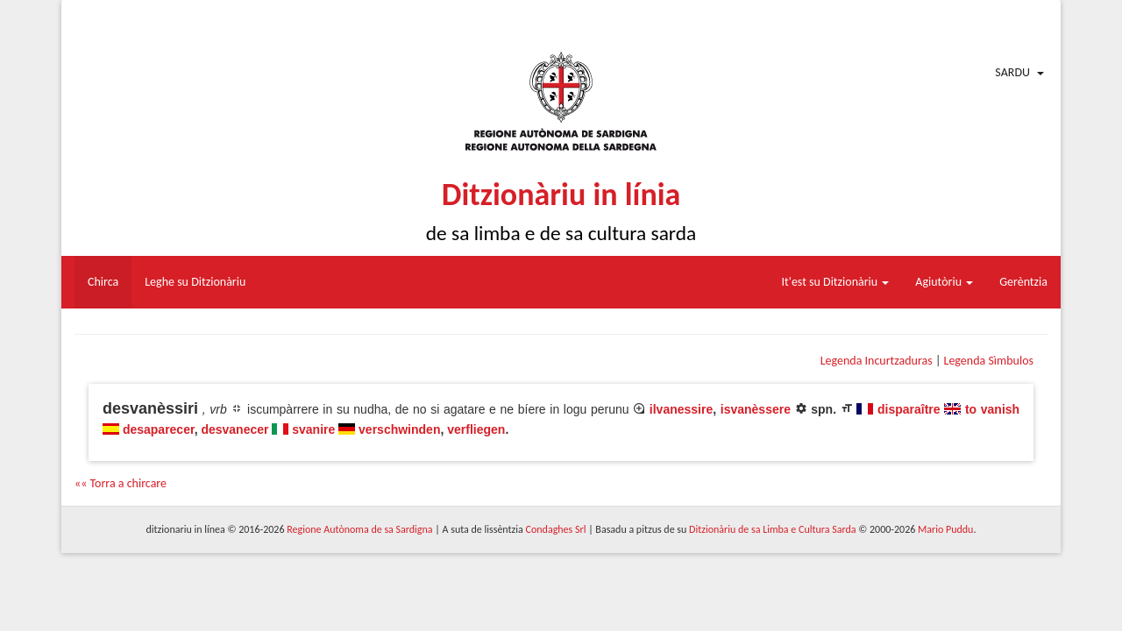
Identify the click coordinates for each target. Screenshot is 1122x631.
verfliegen (476, 429)
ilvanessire (681, 409)
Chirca (103, 281)
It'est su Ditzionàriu (836, 281)
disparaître (909, 409)
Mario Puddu (945, 529)
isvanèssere (756, 409)
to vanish (992, 409)
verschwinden (399, 429)
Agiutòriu (944, 281)
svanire (313, 429)
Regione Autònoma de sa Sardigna (359, 529)
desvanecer (234, 429)
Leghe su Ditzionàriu (195, 281)
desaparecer (159, 429)
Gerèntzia (1023, 281)
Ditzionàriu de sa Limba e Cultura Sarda (772, 529)
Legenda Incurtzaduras (876, 360)
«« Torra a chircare (121, 483)
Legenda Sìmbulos (988, 360)
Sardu (1012, 72)
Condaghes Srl (556, 529)
